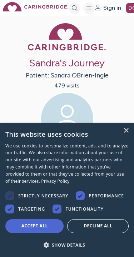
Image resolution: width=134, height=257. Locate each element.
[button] (67, 245)
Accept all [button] (34, 226)
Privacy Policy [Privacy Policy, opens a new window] (55, 181)
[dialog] (67, 190)
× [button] (126, 130)
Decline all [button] (98, 226)
